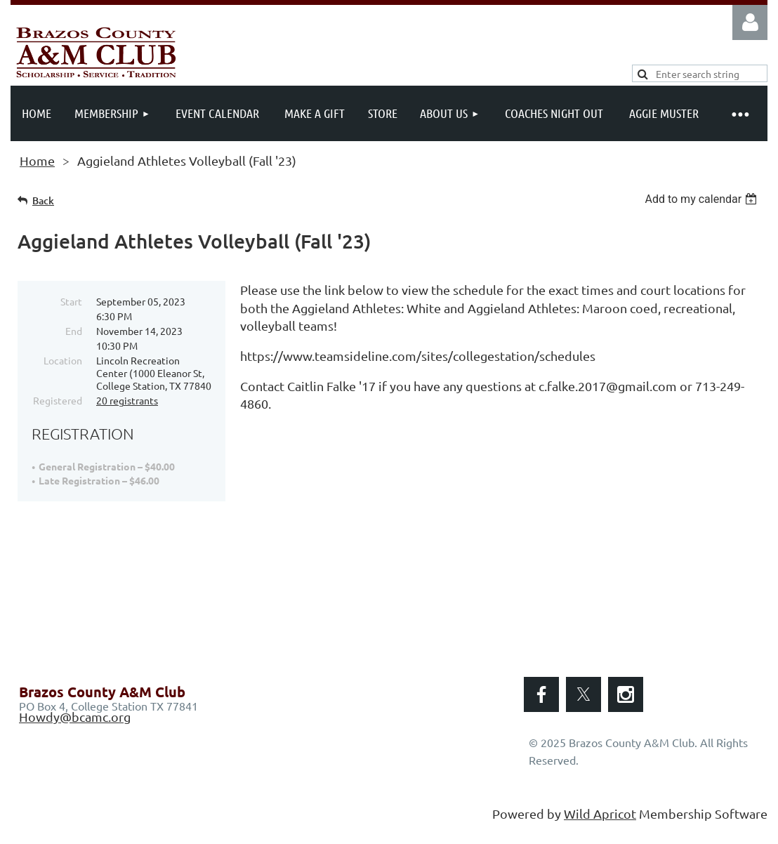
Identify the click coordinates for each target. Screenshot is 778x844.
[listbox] (702, 199)
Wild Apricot (600, 813)
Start (71, 301)
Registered (57, 400)
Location (63, 360)
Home (37, 160)
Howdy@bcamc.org (75, 716)
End (73, 330)
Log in (749, 22)
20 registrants (127, 400)
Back (43, 200)
